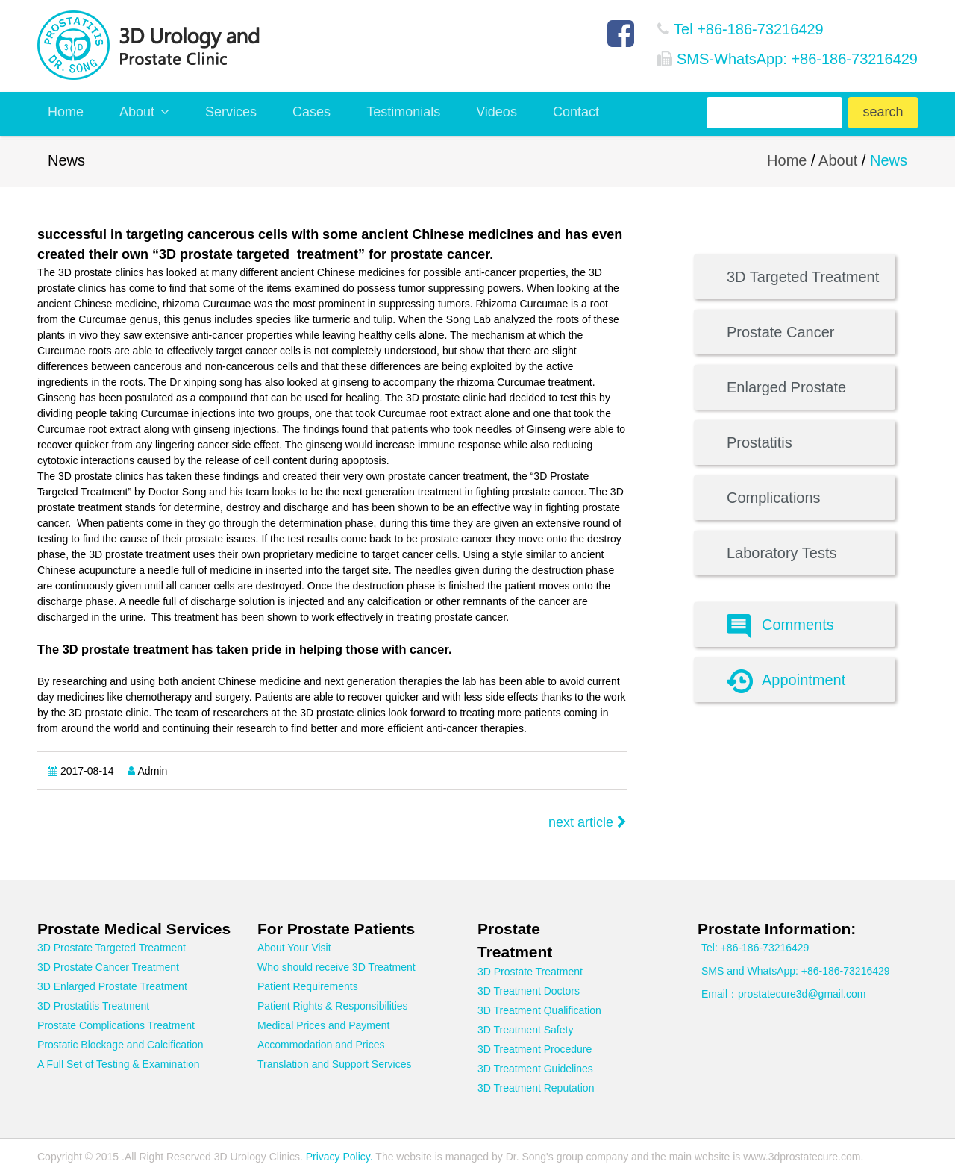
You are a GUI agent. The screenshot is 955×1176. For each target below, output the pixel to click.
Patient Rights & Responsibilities (332, 1006)
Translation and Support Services (334, 1064)
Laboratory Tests (782, 553)
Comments (780, 626)
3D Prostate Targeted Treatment (111, 948)
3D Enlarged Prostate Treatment (112, 986)
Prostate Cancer (781, 332)
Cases (311, 111)
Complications (774, 498)
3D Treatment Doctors (529, 991)
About (144, 111)
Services (231, 111)
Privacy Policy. (338, 1157)
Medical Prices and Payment (323, 1025)
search (882, 111)
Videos (496, 111)
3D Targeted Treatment (803, 277)
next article (587, 822)
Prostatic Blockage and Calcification (120, 1045)
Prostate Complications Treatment (116, 1025)
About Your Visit (294, 948)
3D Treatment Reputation (536, 1088)
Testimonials (403, 111)
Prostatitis (759, 442)
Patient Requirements (307, 986)
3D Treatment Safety (525, 1030)
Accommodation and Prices (320, 1045)
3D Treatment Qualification (539, 1010)
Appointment (786, 681)
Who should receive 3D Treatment (336, 967)
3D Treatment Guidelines (535, 1069)
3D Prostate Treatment (530, 972)
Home (66, 111)
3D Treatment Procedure (535, 1049)
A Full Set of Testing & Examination (118, 1064)
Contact (576, 111)
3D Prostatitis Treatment (93, 1006)
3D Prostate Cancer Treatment (108, 967)
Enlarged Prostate (786, 387)
